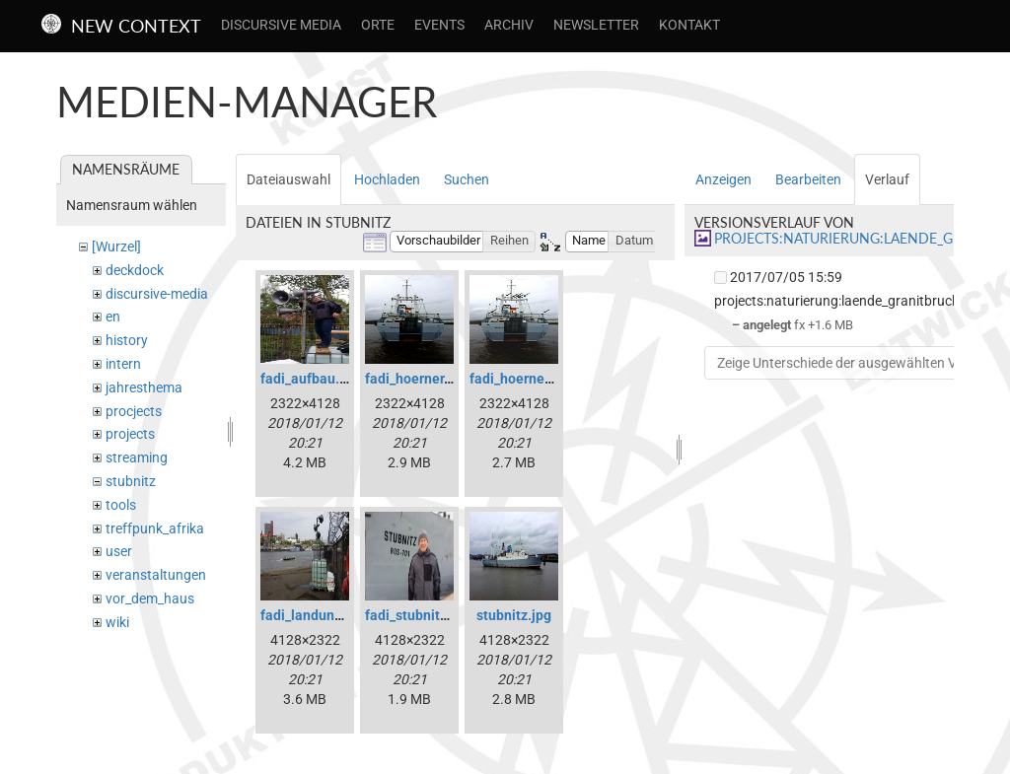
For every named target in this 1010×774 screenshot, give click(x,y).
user (119, 551)
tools (121, 505)
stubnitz (131, 481)
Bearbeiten (808, 179)
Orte (378, 25)
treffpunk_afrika (155, 528)
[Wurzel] (116, 246)
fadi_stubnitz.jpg (417, 615)
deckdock (135, 270)
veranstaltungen (156, 575)
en (113, 316)
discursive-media (157, 294)
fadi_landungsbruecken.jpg (345, 615)
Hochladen (387, 179)
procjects (134, 411)
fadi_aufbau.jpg (309, 379)
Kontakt (689, 25)
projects (130, 434)
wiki (117, 622)
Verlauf (887, 179)
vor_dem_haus (150, 598)
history (127, 340)
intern (123, 364)
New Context (136, 25)
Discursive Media (281, 25)
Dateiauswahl (288, 179)
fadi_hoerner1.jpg (525, 379)
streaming (137, 457)
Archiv (509, 25)
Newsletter (596, 25)
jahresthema (144, 387)
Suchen (466, 179)
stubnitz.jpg (513, 615)
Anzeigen (723, 179)
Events (439, 25)
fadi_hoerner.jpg (416, 379)
